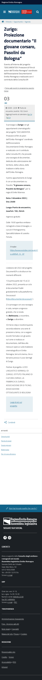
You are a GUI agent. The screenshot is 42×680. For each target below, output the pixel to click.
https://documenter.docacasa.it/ (19, 299)
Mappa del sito (7, 634)
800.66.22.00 (18, 596)
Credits (4, 657)
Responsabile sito (8, 652)
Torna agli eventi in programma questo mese (19, 89)
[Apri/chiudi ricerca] (37, 12)
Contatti (6, 546)
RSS (14, 662)
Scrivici (11, 657)
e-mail (10, 575)
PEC (15, 602)
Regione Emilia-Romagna (12, 2)
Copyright (15, 629)
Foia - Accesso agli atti (10, 624)
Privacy (16, 634)
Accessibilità (6, 662)
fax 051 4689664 (8, 599)
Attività (9, 21)
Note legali (6, 629)
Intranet (5, 667)
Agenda (27, 21)
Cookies (24, 634)
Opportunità (18, 21)
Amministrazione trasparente (13, 619)
